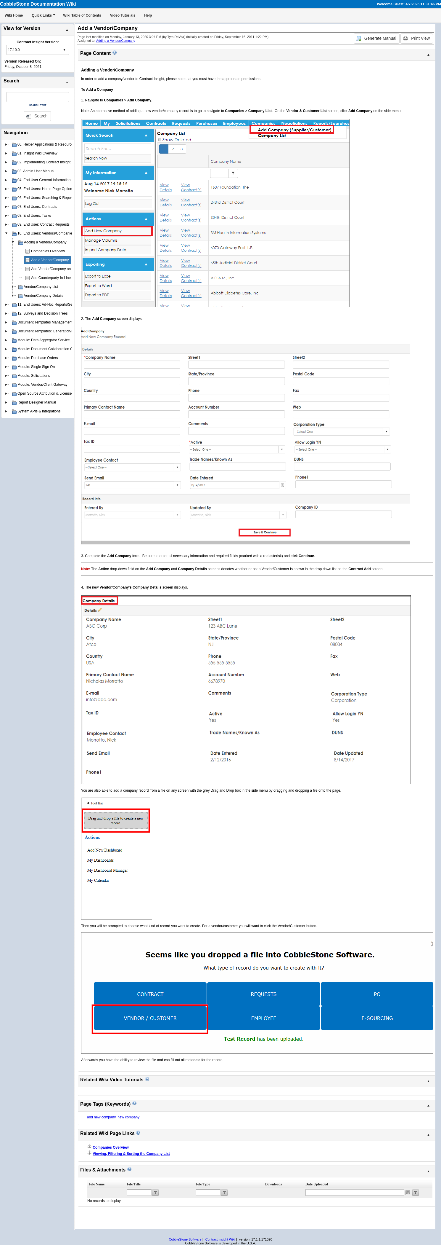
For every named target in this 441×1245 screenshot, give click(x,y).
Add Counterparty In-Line (51, 278)
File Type (203, 1184)
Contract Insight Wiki (220, 1239)
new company (128, 1117)
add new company (101, 1117)
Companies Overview (48, 251)
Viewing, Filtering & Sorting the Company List (131, 1154)
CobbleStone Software (185, 1239)
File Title (134, 1184)
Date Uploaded (316, 1184)
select (64, 50)
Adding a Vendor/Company (115, 40)
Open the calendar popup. (408, 1192)
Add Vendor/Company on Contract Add (61, 269)
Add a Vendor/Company (50, 260)
